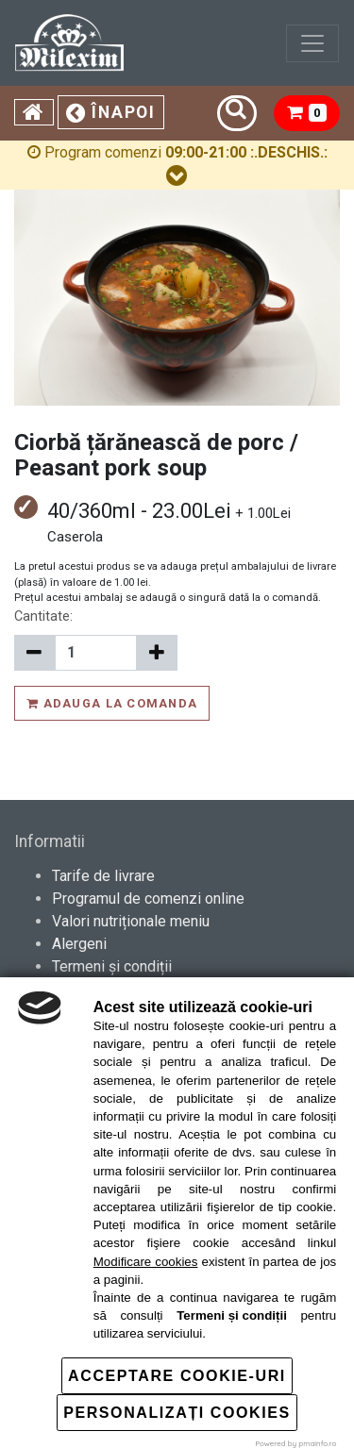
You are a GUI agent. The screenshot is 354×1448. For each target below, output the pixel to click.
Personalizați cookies (177, 1413)
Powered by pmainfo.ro (295, 1443)
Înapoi (111, 112)
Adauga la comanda (111, 703)
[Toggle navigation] (312, 43)
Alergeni (79, 944)
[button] (307, 113)
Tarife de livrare (103, 876)
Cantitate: (43, 616)
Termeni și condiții (112, 966)
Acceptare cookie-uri (177, 1376)
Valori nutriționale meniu (131, 921)
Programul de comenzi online (148, 898)
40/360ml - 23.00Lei (152, 520)
